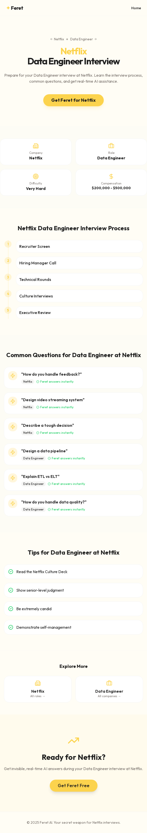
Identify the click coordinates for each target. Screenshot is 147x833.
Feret (14, 8)
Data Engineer (83, 39)
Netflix (57, 39)
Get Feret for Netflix (73, 100)
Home (136, 8)
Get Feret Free (74, 785)
